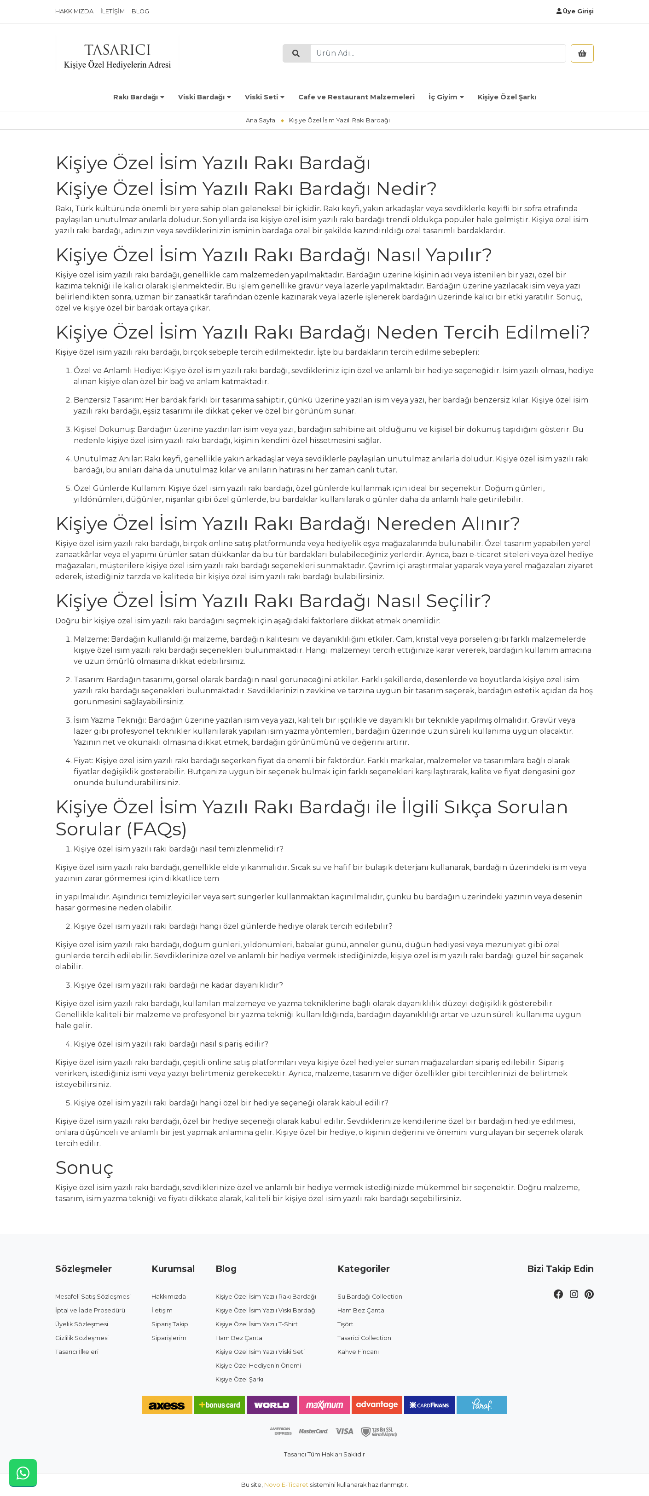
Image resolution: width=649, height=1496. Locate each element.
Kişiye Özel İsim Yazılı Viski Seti (260, 1351)
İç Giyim (443, 97)
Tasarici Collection (364, 1338)
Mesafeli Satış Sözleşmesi (93, 1296)
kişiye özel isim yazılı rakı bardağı (208, 565)
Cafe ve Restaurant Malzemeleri (356, 97)
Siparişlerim (168, 1338)
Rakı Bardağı (135, 97)
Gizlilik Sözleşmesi (82, 1338)
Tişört (345, 1324)
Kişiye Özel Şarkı (507, 97)
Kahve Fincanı (358, 1351)
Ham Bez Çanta (238, 1338)
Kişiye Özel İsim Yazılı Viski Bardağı (266, 1310)
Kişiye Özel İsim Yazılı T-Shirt (256, 1324)
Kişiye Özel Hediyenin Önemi (258, 1365)
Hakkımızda (74, 11)
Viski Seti (261, 97)
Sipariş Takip (169, 1324)
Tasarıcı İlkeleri (77, 1351)
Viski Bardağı (201, 97)
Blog (140, 11)
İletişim (112, 11)
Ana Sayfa (260, 120)
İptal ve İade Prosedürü (90, 1310)
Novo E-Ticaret (286, 1484)
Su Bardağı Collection (369, 1296)
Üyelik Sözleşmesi (81, 1324)
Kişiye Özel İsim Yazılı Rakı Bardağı (265, 1296)
